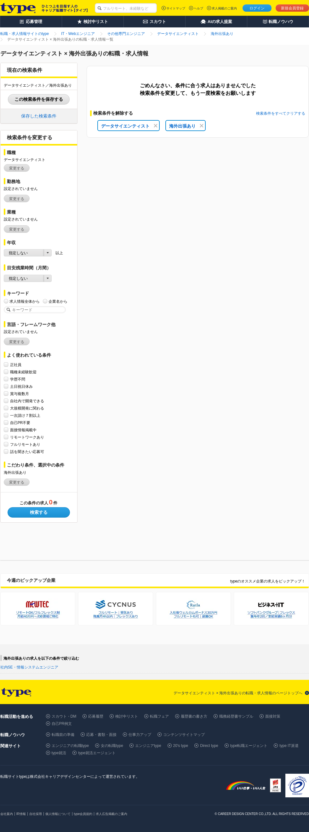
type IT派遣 (289, 745)
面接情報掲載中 (23, 429)
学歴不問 (17, 379)
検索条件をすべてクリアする (280, 113)
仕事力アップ (140, 734)
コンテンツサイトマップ (184, 734)
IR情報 (21, 814)
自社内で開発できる (27, 401)
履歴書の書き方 (194, 716)
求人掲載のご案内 (224, 8)
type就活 (59, 753)
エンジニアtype (148, 745)
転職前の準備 (63, 734)
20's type (180, 745)
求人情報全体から (24, 301)
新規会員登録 (292, 8)
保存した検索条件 (38, 115)
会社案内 (6, 814)
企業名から (58, 301)
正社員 (15, 364)
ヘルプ (198, 8)
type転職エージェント (249, 745)
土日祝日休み (21, 386)
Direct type (209, 745)
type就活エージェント (97, 753)
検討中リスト (126, 716)
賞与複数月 (19, 393)
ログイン (257, 8)
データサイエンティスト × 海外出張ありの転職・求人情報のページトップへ (238, 693)
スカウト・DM (64, 716)
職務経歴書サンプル (236, 716)
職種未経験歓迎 (23, 372)
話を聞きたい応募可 (27, 451)
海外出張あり (186, 126)
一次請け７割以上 (25, 415)
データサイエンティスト (129, 126)
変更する (16, 168)
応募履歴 (95, 716)
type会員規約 (83, 814)
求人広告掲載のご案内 (111, 814)
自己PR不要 (20, 422)
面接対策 (272, 716)
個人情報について (58, 814)
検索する (39, 512)
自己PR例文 (62, 723)
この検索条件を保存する (38, 99)
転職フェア (159, 716)
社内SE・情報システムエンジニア (29, 667)
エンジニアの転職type (70, 745)
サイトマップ (175, 8)
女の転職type (112, 745)
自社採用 (35, 814)
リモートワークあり (27, 437)
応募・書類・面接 (101, 734)
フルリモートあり (25, 444)
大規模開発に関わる (27, 408)
